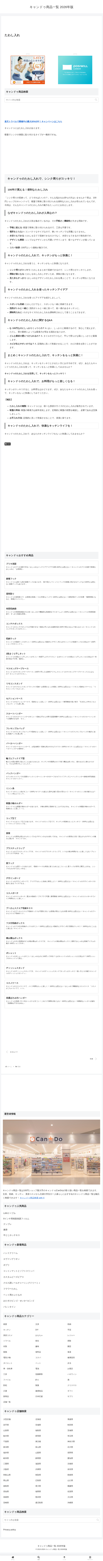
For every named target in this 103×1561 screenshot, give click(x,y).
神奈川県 (71, 1450)
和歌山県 (7, 1483)
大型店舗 (7, 1428)
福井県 (6, 1461)
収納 (7, 444)
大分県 (70, 1506)
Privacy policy (9, 1538)
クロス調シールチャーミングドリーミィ (21, 1291)
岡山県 (6, 1489)
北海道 (38, 1428)
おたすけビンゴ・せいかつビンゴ (18, 1309)
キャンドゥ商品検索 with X (32, 1206)
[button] (96, 100)
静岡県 (38, 1467)
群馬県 (38, 1444)
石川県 (70, 1455)
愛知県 (70, 1467)
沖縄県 (70, 1511)
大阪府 (6, 1478)
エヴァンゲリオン (11, 1267)
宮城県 (38, 1433)
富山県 (38, 1455)
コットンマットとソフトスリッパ (18, 1279)
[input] (51, 99)
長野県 (70, 1461)
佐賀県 (70, 1500)
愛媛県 (70, 1494)
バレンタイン (9, 1315)
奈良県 (70, 1478)
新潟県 (6, 1455)
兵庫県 (38, 1478)
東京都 (38, 1450)
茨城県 (70, 1439)
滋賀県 (38, 1472)
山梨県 (38, 1461)
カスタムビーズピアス (13, 1285)
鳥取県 (38, 1483)
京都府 (70, 1472)
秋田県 (70, 1433)
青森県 (70, 1428)
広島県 (38, 1489)
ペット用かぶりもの (12, 1303)
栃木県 (6, 1444)
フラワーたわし (10, 1297)
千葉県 (6, 1450)
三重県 (6, 1472)
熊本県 (38, 1506)
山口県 (70, 1489)
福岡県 (38, 1500)
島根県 (70, 1483)
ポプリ (6, 1273)
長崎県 (6, 1506)
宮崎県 (6, 1511)
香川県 (38, 1494)
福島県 (38, 1439)
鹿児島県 (39, 1511)
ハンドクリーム (10, 1261)
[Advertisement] (51, 25)
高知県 (6, 1500)
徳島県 (6, 1494)
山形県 (6, 1439)
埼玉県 (70, 1444)
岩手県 (6, 1433)
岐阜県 (6, 1467)
